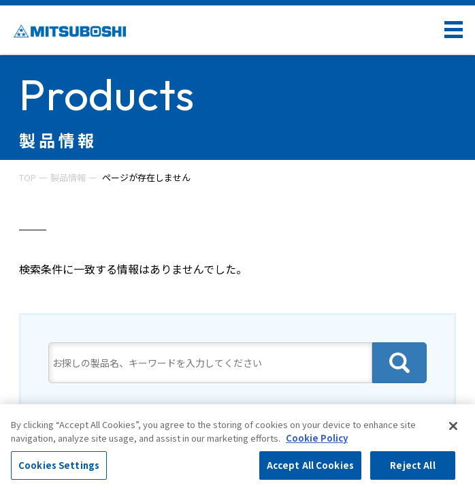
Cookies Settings (58, 465)
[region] (237, 447)
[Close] (453, 426)
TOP (27, 177)
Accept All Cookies (310, 465)
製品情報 (68, 177)
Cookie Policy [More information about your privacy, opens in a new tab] (317, 437)
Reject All (412, 465)
